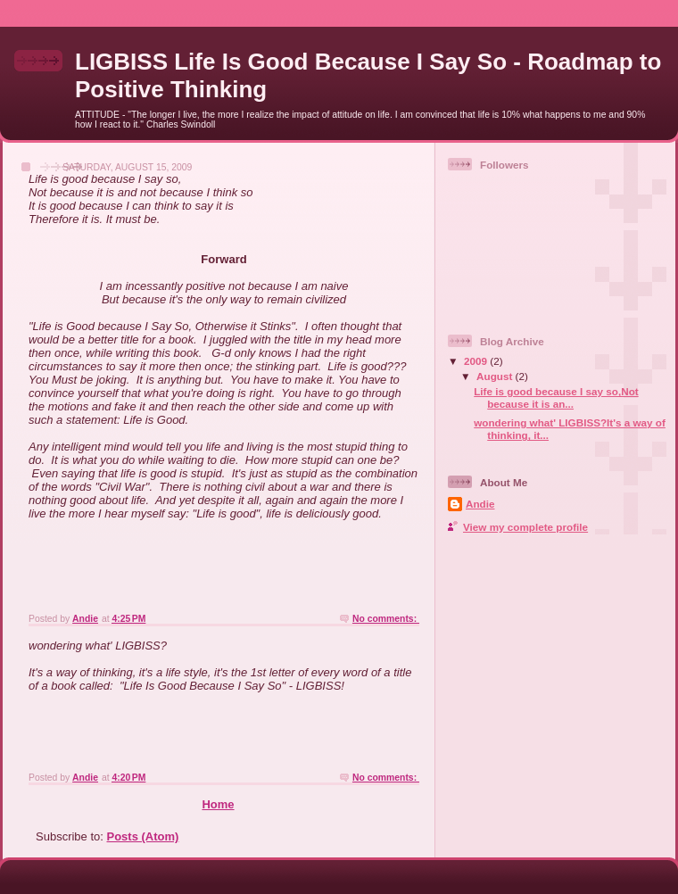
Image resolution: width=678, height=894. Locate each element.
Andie (480, 503)
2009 (477, 361)
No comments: (385, 619)
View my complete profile (525, 527)
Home (218, 804)
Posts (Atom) (143, 836)
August (496, 376)
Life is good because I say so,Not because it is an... (556, 397)
